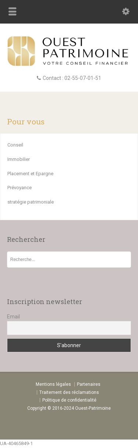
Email (13, 317)
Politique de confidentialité (69, 400)
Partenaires (88, 384)
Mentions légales (53, 384)
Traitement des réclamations (69, 392)
